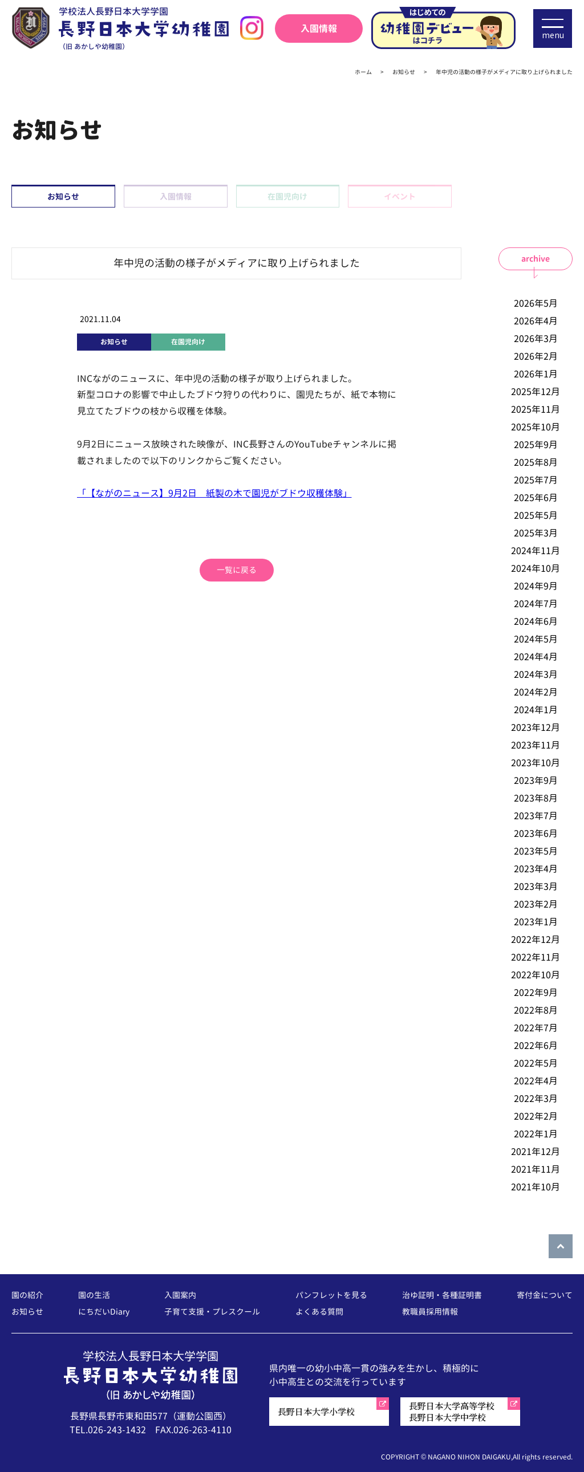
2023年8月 (536, 798)
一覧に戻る (237, 569)
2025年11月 (535, 409)
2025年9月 (536, 444)
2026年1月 (536, 374)
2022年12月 (535, 939)
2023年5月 (536, 851)
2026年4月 (536, 321)
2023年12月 (535, 727)
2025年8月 (536, 462)
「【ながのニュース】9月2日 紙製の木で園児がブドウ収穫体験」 (214, 493)
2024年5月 (536, 639)
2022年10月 (535, 975)
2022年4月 (536, 1081)
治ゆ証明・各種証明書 (442, 1295)
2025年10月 (535, 427)
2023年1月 (536, 922)
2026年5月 (536, 303)
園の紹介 (27, 1295)
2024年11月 (535, 550)
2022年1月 (536, 1134)
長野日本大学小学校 (316, 1411)
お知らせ (63, 196)
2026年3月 (536, 338)
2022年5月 (536, 1063)
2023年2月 (536, 904)
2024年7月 (536, 603)
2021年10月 (535, 1187)
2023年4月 (536, 869)
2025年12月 (535, 391)
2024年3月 (536, 674)
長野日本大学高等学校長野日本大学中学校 (451, 1411)
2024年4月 (536, 656)
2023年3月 (536, 886)
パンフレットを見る (331, 1295)
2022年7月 (536, 1028)
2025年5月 (536, 515)
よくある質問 (319, 1312)
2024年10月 (535, 568)
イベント (400, 196)
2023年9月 (536, 780)
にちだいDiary (103, 1312)
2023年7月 (536, 816)
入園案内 (180, 1295)
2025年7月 (536, 480)
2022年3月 (536, 1098)
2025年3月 (536, 533)
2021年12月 (535, 1151)
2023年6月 (536, 833)
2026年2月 (536, 356)
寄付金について (545, 1295)
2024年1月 (536, 710)
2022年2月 (536, 1116)
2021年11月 (535, 1169)
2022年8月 (536, 1010)
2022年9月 (536, 992)
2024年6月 (536, 621)
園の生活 (94, 1295)
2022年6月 (536, 1045)
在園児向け (287, 196)
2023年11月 (535, 745)
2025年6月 (536, 497)
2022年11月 (535, 957)
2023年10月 (535, 763)
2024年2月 (536, 692)
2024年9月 (536, 586)
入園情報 (319, 28)
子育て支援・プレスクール (212, 1312)
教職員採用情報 (430, 1312)
